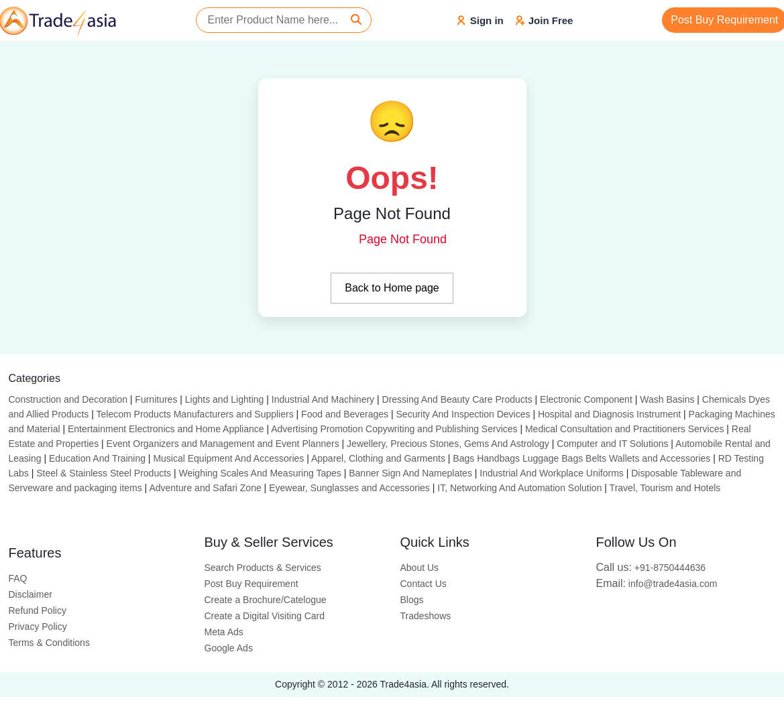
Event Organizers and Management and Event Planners (223, 443)
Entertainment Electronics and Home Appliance (166, 429)
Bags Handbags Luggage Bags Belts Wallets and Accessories (581, 458)
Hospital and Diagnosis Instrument (609, 414)
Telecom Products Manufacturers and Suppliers (195, 414)
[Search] (356, 20)
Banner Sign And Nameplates (410, 473)
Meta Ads (224, 632)
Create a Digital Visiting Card (265, 615)
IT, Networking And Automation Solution (519, 487)
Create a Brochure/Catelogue (266, 599)
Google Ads (229, 648)
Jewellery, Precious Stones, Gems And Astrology (448, 443)
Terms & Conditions (49, 642)
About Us (419, 567)
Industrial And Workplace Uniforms (552, 473)
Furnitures (156, 399)
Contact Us (423, 583)
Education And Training (97, 458)
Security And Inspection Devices (463, 414)
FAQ (18, 578)
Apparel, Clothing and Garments (378, 458)
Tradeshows (425, 615)
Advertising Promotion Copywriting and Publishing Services (394, 429)
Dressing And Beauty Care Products (457, 399)
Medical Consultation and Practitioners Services (624, 429)
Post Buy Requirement (251, 583)
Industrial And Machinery (323, 399)
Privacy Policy (38, 626)
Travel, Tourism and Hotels (665, 487)
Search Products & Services (263, 567)
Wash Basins (667, 399)
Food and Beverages (344, 414)
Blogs (412, 599)
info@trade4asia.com (657, 583)
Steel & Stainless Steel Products (103, 473)
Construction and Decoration (68, 399)
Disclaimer (30, 594)
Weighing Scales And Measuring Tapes (259, 473)
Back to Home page (392, 288)
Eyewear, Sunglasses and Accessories (349, 487)
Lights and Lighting (224, 399)
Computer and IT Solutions (612, 443)
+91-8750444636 (651, 567)
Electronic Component (586, 399)
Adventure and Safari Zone (205, 487)
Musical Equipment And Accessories (228, 458)
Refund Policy (37, 610)
